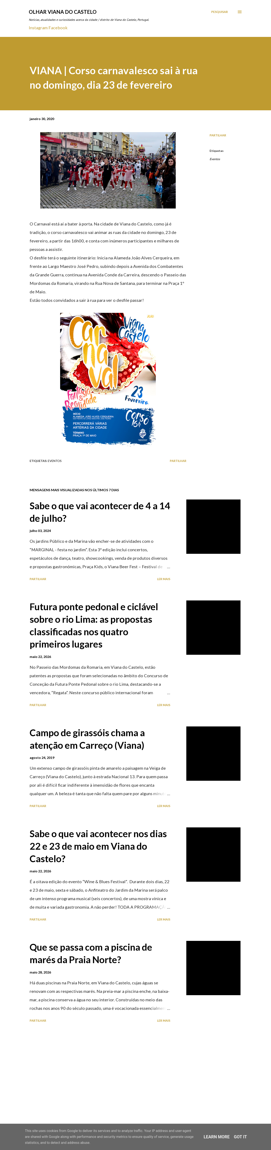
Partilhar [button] (218, 135)
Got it (240, 1136)
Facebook (58, 27)
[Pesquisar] (219, 11)
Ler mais (163, 579)
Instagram (38, 27)
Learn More (217, 1136)
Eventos (215, 159)
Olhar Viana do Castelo (63, 12)
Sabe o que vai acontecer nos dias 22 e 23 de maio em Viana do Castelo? (98, 846)
